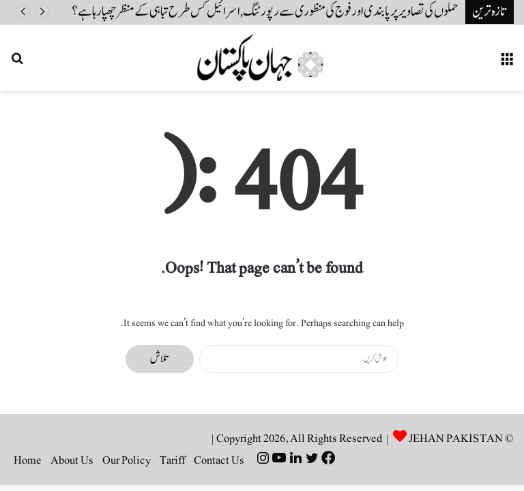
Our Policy (126, 460)
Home (28, 460)
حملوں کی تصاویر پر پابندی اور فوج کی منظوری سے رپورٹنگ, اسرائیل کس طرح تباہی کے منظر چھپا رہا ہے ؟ (265, 11)
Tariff (172, 460)
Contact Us (219, 460)
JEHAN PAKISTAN (456, 438)
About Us (71, 460)
